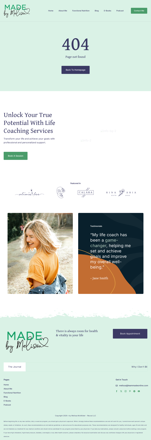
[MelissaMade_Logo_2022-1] (17, 4)
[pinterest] (130, 382)
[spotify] (134, 382)
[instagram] (126, 382)
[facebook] (117, 382)
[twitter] (121, 382)
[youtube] (139, 382)
